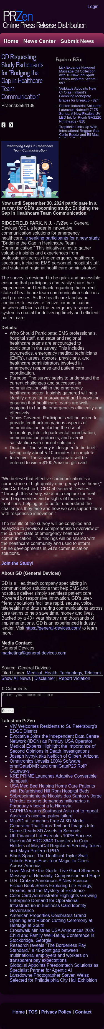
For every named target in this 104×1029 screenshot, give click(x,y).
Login (93, 6)
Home (11, 41)
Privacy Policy (56, 1012)
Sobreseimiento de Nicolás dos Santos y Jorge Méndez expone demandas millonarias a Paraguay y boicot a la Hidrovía (56, 801)
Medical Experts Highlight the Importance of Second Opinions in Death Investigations (52, 748)
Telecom (92, 673)
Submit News (77, 41)
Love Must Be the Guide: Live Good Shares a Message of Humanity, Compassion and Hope (55, 873)
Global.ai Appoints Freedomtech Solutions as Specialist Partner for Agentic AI (54, 968)
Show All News (16, 678)
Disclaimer (44, 678)
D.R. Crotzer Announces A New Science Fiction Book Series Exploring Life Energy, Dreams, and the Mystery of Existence (51, 885)
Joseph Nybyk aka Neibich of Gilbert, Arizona (54, 756)
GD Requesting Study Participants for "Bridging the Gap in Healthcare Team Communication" (22, 76)
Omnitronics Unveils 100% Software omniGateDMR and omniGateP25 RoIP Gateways (48, 766)
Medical (34, 673)
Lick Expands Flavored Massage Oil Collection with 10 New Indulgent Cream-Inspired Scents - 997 (78, 75)
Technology (71, 673)
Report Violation (74, 678)
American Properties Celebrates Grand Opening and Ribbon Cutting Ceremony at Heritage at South (51, 920)
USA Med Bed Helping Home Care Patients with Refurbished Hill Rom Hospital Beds (52, 788)
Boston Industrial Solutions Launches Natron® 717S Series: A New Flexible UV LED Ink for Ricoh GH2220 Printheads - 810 (80, 113)
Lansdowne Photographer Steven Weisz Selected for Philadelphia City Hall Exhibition (53, 978)
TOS (33, 1012)
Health (51, 673)
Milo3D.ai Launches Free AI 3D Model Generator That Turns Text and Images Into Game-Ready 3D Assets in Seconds (52, 825)
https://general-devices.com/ (53, 628)
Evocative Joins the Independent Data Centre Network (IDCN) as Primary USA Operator (54, 739)
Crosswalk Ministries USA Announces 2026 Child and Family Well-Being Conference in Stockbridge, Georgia (52, 935)
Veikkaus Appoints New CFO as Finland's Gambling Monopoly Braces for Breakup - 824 (78, 94)
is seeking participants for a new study (62, 238)
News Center (39, 41)
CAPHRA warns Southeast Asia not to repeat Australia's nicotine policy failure (54, 813)
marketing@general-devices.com (33, 653)
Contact (83, 1012)
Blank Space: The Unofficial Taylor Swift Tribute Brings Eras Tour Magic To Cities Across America (49, 860)
